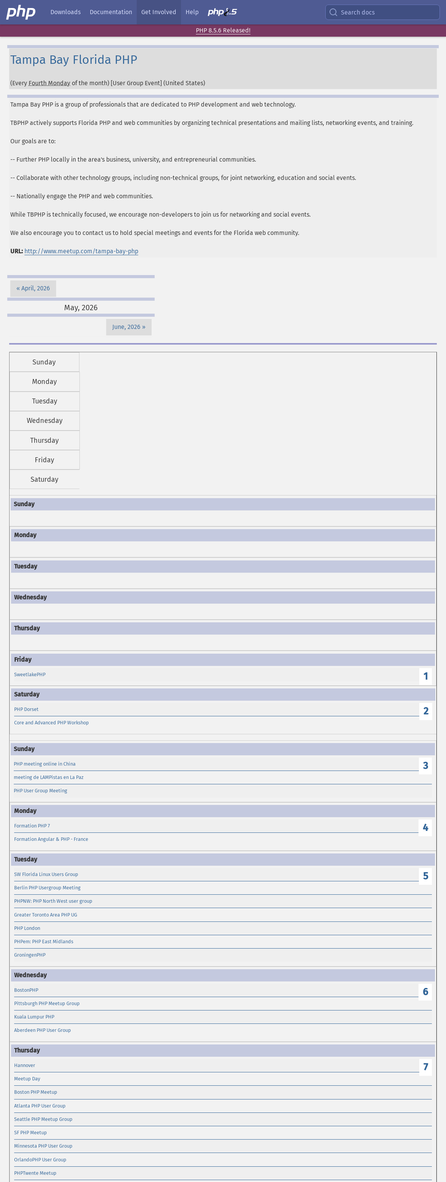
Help (192, 12)
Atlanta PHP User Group (40, 1106)
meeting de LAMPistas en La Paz (49, 777)
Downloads (65, 12)
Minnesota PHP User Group (43, 1146)
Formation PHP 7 (32, 826)
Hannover (24, 1065)
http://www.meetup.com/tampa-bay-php (81, 251)
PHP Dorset (26, 709)
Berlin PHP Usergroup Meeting (47, 888)
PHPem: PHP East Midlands (43, 941)
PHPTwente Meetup (35, 1173)
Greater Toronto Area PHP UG (45, 915)
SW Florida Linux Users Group (46, 874)
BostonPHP (26, 990)
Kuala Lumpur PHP (34, 1017)
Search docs (352, 12)
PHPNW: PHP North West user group (53, 901)
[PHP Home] (21, 12)
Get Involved (158, 12)
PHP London (27, 928)
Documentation (111, 12)
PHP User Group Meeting (40, 790)
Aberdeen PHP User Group (42, 1030)
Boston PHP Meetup (35, 1092)
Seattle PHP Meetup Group (43, 1119)
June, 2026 (126, 326)
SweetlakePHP (29, 674)
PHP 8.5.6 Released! (223, 30)
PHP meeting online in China (45, 764)
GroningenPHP (29, 955)
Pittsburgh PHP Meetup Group (47, 1003)
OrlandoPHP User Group (40, 1160)
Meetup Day (27, 1079)
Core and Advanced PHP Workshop (51, 722)
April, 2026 (35, 288)
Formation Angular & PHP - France (51, 839)
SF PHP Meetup (30, 1132)
